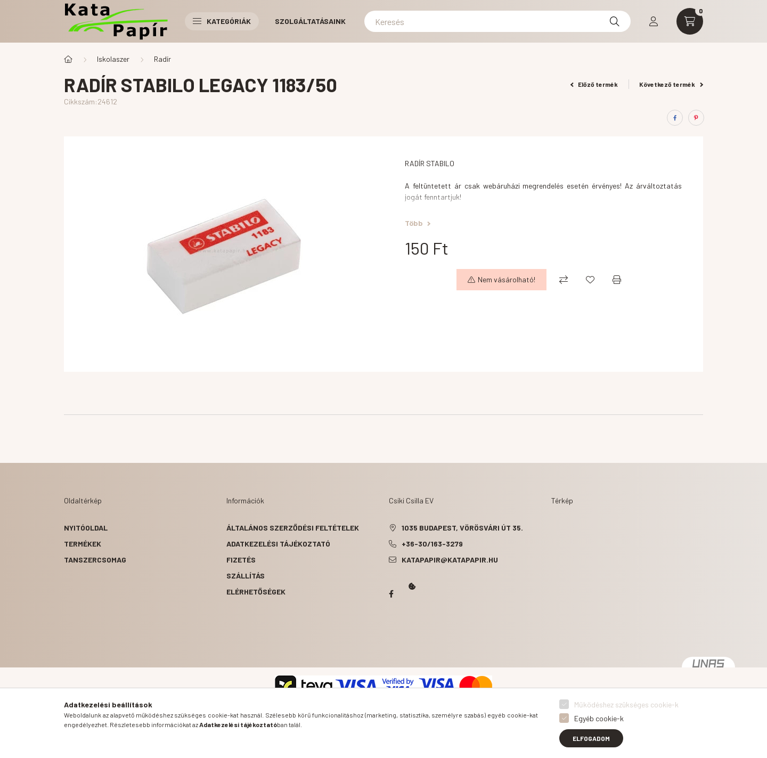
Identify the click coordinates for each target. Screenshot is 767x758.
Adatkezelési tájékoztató (278, 543)
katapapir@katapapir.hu (450, 559)
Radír (162, 58)
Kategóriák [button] (222, 21)
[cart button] (689, 21)
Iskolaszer (113, 58)
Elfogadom (591, 738)
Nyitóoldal (86, 527)
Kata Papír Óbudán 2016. (391, 635)
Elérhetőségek (255, 591)
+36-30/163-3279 (432, 543)
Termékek (82, 543)
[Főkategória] (68, 59)
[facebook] (675, 118)
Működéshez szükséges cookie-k (626, 704)
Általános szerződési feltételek (292, 527)
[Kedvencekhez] (590, 279)
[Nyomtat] (616, 279)
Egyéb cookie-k (599, 718)
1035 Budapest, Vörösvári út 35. (462, 527)
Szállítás (245, 575)
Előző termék (594, 84)
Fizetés (241, 559)
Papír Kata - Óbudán (391, 594)
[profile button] (653, 21)
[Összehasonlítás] (563, 279)
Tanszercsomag (95, 559)
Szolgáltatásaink (310, 21)
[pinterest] (696, 118)
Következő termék (671, 84)
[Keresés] (497, 21)
